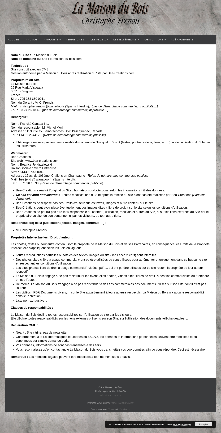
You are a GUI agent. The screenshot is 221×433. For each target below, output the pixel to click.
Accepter (203, 424)
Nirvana (112, 409)
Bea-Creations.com (123, 402)
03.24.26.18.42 (30, 110)
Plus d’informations (182, 424)
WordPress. (124, 409)
